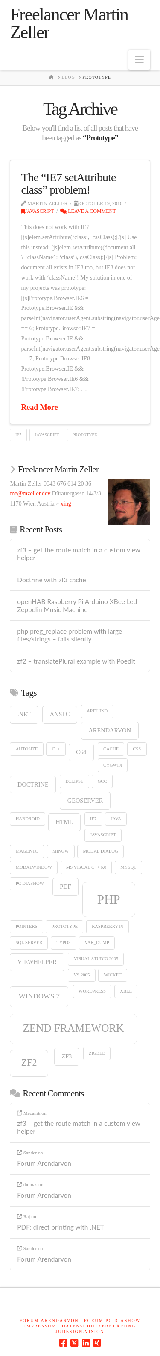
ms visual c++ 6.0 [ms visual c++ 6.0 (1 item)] (86, 867)
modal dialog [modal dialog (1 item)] (100, 851)
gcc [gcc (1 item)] (102, 781)
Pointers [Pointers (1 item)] (27, 926)
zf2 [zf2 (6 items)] (29, 1062)
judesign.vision (79, 1331)
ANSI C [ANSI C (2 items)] (60, 714)
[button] (139, 60)
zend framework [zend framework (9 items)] (73, 1028)
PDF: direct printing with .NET (60, 1227)
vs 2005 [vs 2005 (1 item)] (82, 975)
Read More (39, 407)
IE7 (18, 434)
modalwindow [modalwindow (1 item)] (34, 867)
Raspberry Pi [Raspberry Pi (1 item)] (107, 926)
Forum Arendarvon (44, 1163)
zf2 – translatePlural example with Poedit (76, 661)
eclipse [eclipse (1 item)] (74, 781)
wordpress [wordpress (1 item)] (92, 991)
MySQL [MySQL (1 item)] (128, 867)
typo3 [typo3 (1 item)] (63, 942)
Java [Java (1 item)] (116, 818)
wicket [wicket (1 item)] (112, 975)
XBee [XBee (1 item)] (126, 991)
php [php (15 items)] (108, 899)
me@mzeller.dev (30, 493)
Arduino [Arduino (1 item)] (97, 711)
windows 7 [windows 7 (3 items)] (39, 996)
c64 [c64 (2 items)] (81, 752)
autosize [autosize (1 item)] (27, 749)
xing (66, 504)
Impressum (40, 1326)
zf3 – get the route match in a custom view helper (78, 554)
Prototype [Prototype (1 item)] (65, 926)
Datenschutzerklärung (99, 1326)
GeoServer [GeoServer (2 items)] (85, 800)
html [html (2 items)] (64, 821)
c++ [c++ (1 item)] (56, 749)
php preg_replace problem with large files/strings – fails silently (69, 635)
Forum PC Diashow (112, 1320)
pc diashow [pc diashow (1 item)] (30, 883)
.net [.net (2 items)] (24, 714)
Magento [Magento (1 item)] (27, 851)
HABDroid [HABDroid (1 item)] (28, 818)
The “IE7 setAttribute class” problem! (68, 183)
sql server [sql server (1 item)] (29, 942)
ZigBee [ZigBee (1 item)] (97, 1053)
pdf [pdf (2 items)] (65, 886)
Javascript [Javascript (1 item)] (103, 834)
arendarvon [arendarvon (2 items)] (109, 730)
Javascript (37, 211)
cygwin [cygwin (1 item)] (112, 765)
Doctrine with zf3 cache (51, 580)
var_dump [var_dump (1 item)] (97, 942)
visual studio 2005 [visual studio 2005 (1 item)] (96, 958)
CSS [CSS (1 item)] (137, 749)
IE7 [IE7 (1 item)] (93, 818)
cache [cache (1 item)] (111, 749)
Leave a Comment (88, 211)
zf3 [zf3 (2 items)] (66, 1056)
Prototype (85, 434)
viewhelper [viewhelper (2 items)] (37, 961)
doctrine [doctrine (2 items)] (33, 784)
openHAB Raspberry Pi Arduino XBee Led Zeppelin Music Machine (77, 605)
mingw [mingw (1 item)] (60, 851)
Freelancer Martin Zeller (69, 23)
